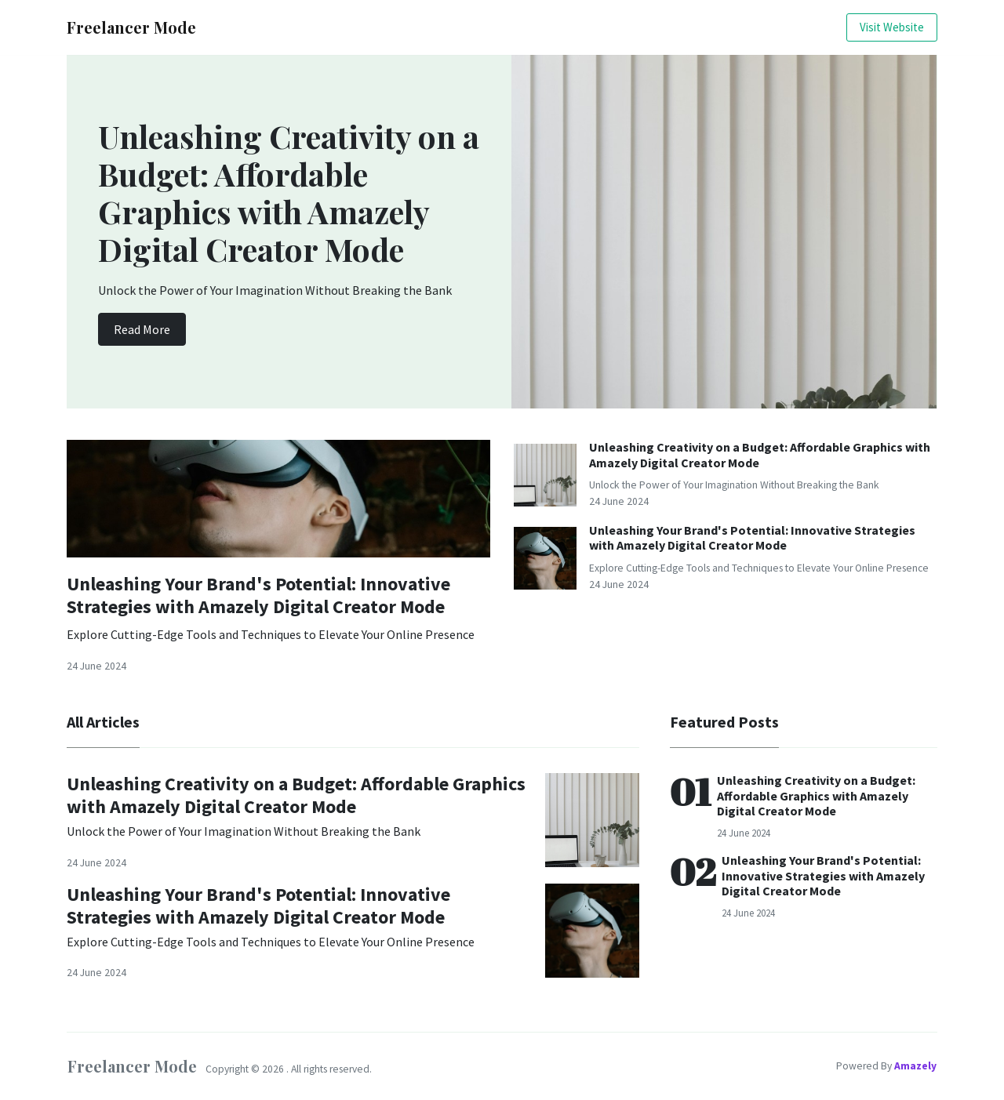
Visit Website (892, 27)
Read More (142, 329)
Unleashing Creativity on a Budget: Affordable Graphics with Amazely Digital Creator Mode (759, 454)
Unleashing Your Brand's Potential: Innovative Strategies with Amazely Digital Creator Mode (258, 595)
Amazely (915, 1066)
